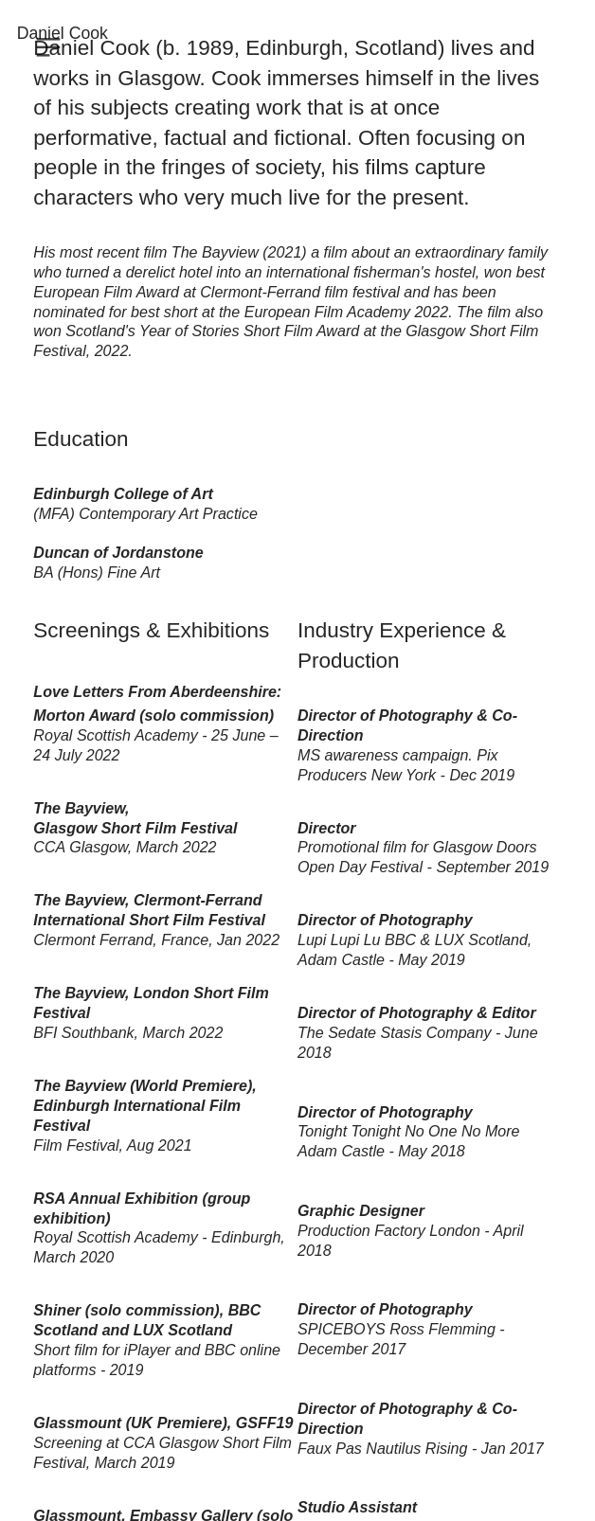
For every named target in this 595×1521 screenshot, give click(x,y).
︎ (48, 47)
